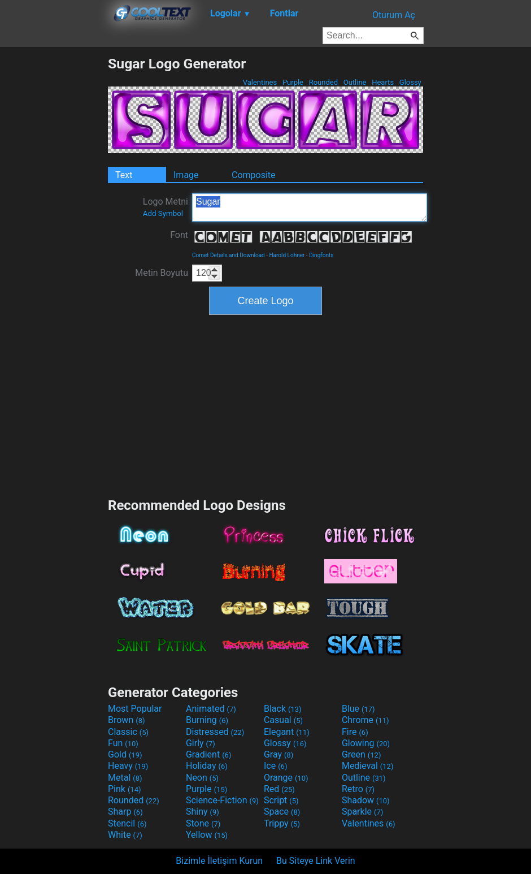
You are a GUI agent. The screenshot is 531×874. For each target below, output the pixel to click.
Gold (125, 754)
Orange (286, 777)
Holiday (207, 765)
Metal (125, 777)
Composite (254, 175)
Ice (275, 765)
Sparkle (362, 811)
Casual (283, 720)
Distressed (215, 731)
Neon (202, 777)
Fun (123, 743)
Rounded (323, 82)
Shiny (202, 811)
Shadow (366, 800)
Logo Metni (165, 207)
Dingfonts (321, 255)
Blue (358, 708)
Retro (358, 789)
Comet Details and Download (228, 255)
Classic (128, 731)
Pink (124, 789)
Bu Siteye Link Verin (315, 860)
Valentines (259, 82)
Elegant (287, 731)
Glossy (410, 82)
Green (361, 754)
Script (281, 800)
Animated (211, 708)
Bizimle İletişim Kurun (219, 860)
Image (186, 175)
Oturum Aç (393, 15)
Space (282, 811)
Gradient (208, 754)
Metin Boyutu (161, 272)
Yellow (207, 834)
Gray (278, 754)
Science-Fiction (222, 800)
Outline (354, 82)
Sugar (309, 207)
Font (179, 235)
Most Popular (135, 708)
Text (123, 175)
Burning (207, 720)
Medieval (368, 765)
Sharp (125, 811)
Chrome (365, 720)
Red (279, 789)
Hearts (382, 82)
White (125, 834)
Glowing (366, 743)
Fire (355, 731)
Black (283, 708)
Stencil (127, 823)
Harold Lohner (286, 255)
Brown (126, 720)
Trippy (282, 823)
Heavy (128, 765)
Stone (203, 823)
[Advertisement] (53, 225)
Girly (200, 743)
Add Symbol (163, 213)
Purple (293, 82)
